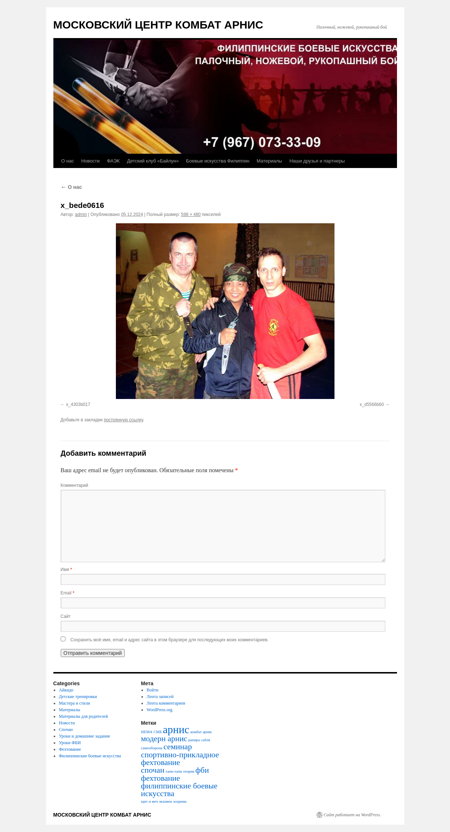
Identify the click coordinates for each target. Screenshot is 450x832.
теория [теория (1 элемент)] (188, 771)
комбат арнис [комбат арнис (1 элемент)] (201, 732)
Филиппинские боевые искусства (90, 755)
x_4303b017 (78, 404)
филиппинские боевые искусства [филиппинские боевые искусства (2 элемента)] (179, 789)
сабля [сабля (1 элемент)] (205, 740)
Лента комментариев (166, 703)
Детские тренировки (78, 696)
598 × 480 (191, 214)
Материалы (269, 161)
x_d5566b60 (372, 404)
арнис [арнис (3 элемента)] (176, 729)
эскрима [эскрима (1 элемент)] (179, 801)
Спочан (66, 729)
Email (68, 593)
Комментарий (74, 485)
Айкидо (66, 690)
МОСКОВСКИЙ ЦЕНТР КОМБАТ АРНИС (158, 25)
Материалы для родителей (83, 716)
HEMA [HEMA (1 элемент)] (146, 732)
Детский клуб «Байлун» (153, 161)
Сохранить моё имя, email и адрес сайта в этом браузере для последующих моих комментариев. (170, 639)
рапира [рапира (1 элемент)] (194, 740)
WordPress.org (159, 709)
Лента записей (160, 696)
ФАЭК (113, 161)
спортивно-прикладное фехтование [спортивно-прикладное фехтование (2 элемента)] (180, 758)
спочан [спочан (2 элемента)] (153, 770)
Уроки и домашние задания (84, 736)
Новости (90, 161)
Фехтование (70, 749)
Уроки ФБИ (70, 742)
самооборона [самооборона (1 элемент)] (152, 748)
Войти (152, 690)
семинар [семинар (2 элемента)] (177, 746)
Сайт (66, 616)
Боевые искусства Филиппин (217, 161)
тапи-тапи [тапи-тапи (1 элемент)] (174, 771)
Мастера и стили (74, 703)
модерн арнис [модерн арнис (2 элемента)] (164, 738)
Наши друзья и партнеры (317, 161)
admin (81, 214)
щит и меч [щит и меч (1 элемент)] (149, 801)
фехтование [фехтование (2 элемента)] (160, 778)
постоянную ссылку (123, 419)
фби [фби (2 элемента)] (202, 770)
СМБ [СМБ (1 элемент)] (158, 732)
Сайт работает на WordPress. (352, 814)
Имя (66, 569)
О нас (67, 161)
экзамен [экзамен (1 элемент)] (165, 801)
